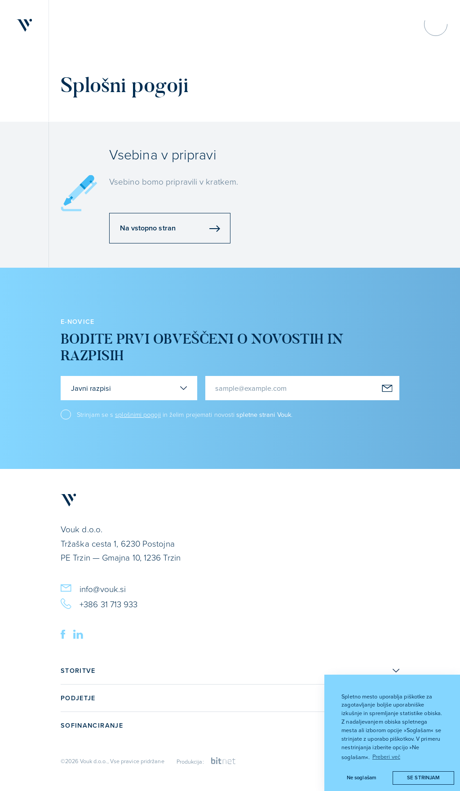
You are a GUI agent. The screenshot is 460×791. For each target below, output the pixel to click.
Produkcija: (206, 761)
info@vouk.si (93, 588)
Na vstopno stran (170, 228)
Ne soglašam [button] (361, 777)
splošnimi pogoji (137, 414)
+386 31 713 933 (99, 603)
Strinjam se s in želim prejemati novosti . (184, 414)
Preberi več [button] (386, 756)
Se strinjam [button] (423, 777)
